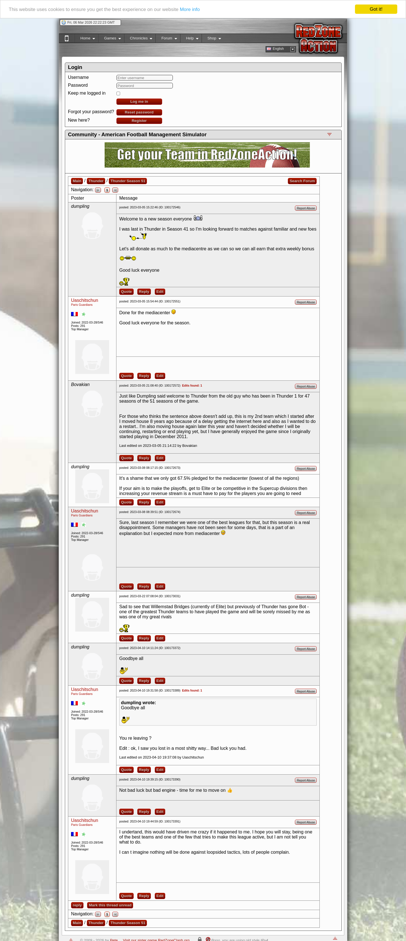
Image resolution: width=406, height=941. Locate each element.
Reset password (139, 112)
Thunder (96, 181)
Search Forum (302, 181)
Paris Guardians (81, 304)
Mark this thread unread (110, 905)
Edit (160, 291)
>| (115, 190)
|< (98, 190)
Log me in (139, 101)
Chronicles (138, 39)
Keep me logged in (86, 93)
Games (109, 39)
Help (189, 39)
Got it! (376, 9)
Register (139, 121)
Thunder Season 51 (128, 181)
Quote (126, 291)
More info (190, 9)
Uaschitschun (84, 300)
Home (84, 39)
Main (77, 181)
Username (78, 77)
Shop (211, 39)
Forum (166, 39)
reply (77, 905)
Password (78, 85)
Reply (144, 291)
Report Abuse (306, 208)
